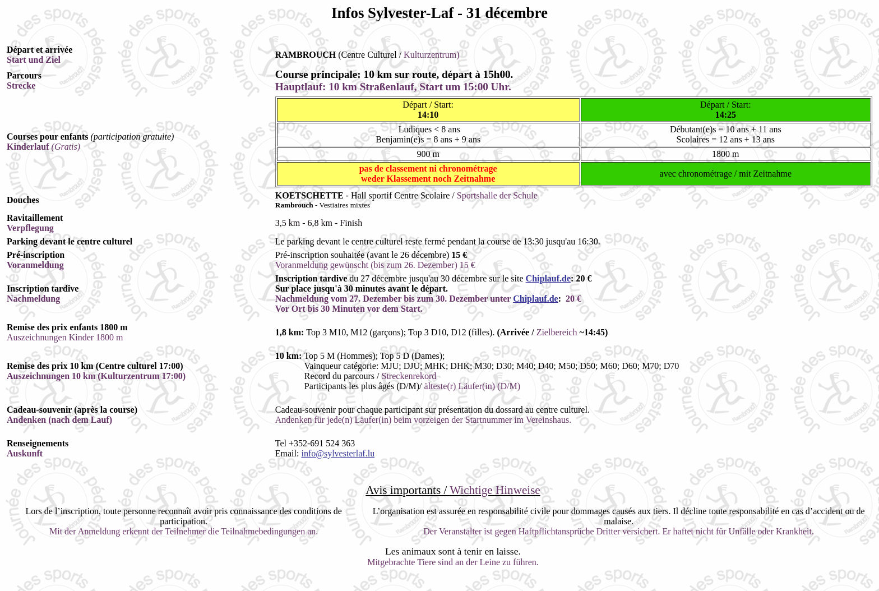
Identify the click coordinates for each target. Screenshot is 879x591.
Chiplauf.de (548, 278)
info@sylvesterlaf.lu (337, 453)
